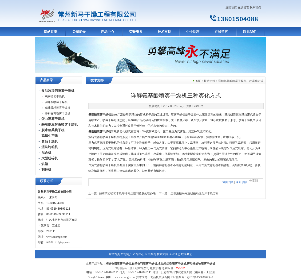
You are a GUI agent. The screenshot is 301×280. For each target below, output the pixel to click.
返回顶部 (241, 182)
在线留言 (243, 7)
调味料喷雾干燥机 (56, 102)
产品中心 (107, 32)
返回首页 (231, 7)
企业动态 (192, 32)
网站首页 (50, 32)
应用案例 (150, 254)
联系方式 (46, 181)
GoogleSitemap (96, 277)
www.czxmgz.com (56, 236)
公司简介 (79, 32)
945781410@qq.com (58, 242)
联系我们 (255, 7)
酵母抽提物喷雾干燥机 (201, 263)
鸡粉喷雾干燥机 (55, 96)
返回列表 (228, 182)
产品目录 (46, 80)
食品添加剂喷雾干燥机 (172, 263)
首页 (198, 81)
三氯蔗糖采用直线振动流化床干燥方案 (194, 193)
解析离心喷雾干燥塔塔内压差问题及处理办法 (127, 193)
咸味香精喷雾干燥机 (57, 107)
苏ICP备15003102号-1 (200, 277)
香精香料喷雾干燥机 (57, 113)
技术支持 (164, 32)
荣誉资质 (136, 32)
